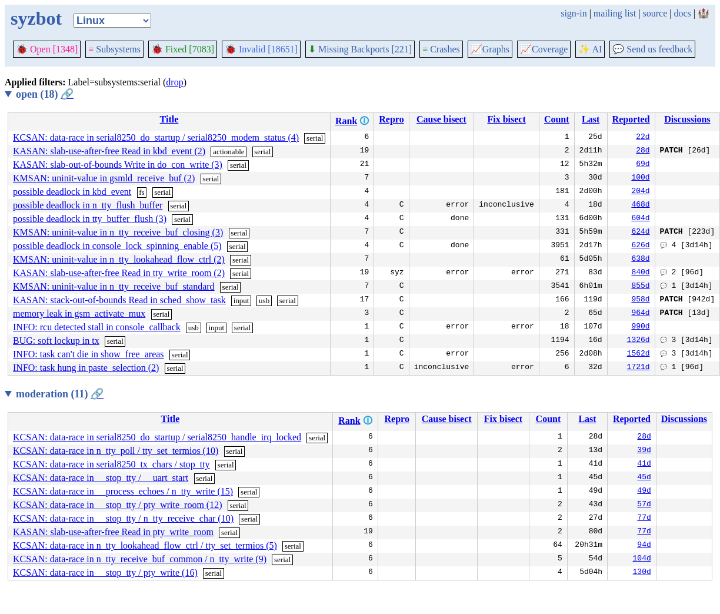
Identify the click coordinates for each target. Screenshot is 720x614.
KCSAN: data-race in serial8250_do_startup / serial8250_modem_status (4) (156, 137)
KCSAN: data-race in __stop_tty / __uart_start (100, 478)
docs (682, 13)
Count (556, 119)
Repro (391, 119)
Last (590, 119)
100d (640, 178)
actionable (228, 151)
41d (644, 464)
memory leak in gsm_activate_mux (79, 313)
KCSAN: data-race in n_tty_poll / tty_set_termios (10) (115, 451)
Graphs (490, 49)
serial (314, 138)
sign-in (573, 13)
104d (642, 559)
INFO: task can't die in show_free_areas (88, 354)
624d (640, 232)
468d (640, 205)
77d (644, 518)
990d (640, 327)
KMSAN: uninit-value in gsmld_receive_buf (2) (104, 178)
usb (264, 300)
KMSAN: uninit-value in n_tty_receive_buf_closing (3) (118, 232)
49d (644, 491)
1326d (638, 341)
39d (644, 451)
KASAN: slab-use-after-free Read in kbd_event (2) (109, 151)
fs (141, 192)
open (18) (45, 94)
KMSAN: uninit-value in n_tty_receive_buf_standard (114, 286)
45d (644, 478)
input (241, 300)
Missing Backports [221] (360, 49)
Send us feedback (652, 49)
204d (640, 192)
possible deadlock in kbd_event (72, 192)
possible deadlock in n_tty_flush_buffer (87, 205)
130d (642, 572)
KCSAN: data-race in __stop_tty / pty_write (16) (105, 572)
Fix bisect (506, 119)
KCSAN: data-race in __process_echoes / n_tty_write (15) (123, 491)
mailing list (615, 13)
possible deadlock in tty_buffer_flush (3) (89, 219)
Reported (631, 119)
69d (642, 165)
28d (642, 151)
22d (642, 137)
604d (640, 219)
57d (644, 505)
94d (644, 545)
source (655, 13)
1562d (638, 354)
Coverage (544, 49)
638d (640, 259)
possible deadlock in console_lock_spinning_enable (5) (117, 246)
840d (640, 273)
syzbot (36, 18)
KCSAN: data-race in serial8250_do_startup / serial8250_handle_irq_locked (157, 437)
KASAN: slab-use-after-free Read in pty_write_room (113, 532)
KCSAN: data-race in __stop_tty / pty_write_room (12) (117, 505)
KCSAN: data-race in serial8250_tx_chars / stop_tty (111, 464)
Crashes (441, 49)
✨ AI (590, 49)
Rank (346, 121)
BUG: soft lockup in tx (56, 341)
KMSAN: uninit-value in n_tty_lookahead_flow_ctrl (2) (119, 259)
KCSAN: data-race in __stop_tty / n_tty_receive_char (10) (123, 518)
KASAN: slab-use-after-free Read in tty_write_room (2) (119, 273)
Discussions (687, 119)
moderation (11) (60, 394)
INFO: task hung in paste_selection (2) (86, 368)
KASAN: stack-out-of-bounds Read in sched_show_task (119, 300)
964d (640, 313)
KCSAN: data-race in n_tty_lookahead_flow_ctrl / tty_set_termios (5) (145, 545)
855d (640, 286)
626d (640, 246)
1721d (638, 368)
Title (169, 119)
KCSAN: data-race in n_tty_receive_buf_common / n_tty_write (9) (139, 559)
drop (174, 82)
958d (640, 300)
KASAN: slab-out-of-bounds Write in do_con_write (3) (117, 165)
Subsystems (114, 49)
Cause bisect (441, 119)
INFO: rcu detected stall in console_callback (97, 327)
